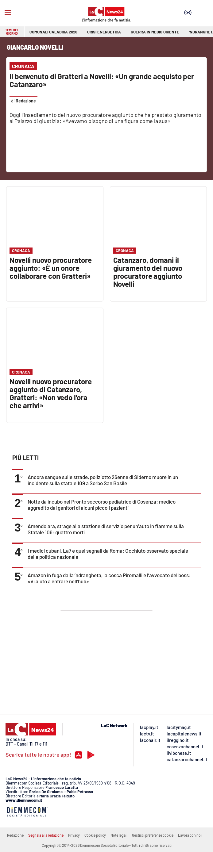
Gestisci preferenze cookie (152, 835)
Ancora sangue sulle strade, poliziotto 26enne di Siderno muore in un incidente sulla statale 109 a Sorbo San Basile (103, 480)
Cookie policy (95, 835)
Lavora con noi (190, 835)
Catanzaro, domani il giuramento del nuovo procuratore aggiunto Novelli (147, 271)
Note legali (118, 835)
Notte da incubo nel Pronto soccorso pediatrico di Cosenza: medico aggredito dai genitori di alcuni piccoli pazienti (102, 504)
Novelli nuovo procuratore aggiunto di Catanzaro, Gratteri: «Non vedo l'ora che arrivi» (51, 393)
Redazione (15, 835)
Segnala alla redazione (46, 835)
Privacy (74, 835)
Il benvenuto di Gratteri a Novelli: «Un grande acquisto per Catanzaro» (102, 80)
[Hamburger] (8, 13)
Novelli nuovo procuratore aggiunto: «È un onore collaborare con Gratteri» (51, 267)
